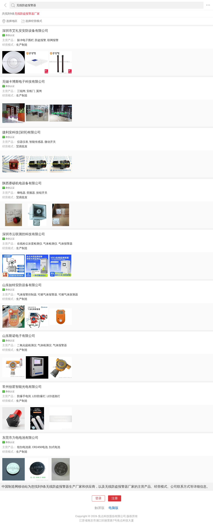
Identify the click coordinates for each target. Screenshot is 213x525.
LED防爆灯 (38, 396)
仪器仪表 (22, 141)
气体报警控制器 (27, 294)
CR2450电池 (40, 447)
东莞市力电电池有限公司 (20, 438)
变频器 (31, 192)
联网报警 (52, 40)
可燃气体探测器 (68, 294)
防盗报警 (40, 40)
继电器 (21, 192)
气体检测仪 (50, 243)
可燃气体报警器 (47, 294)
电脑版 (113, 508)
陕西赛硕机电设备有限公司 (22, 183)
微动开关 (50, 141)
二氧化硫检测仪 (27, 345)
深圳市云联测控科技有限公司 (23, 234)
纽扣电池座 (24, 447)
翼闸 (39, 91)
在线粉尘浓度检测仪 (29, 243)
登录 (98, 498)
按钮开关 (41, 192)
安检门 (31, 91)
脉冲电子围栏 (25, 40)
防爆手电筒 (24, 396)
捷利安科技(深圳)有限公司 (21, 132)
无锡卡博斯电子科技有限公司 (23, 81)
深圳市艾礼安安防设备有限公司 (25, 31)
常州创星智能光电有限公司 (22, 387)
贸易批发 (21, 146)
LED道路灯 (53, 396)
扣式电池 (54, 447)
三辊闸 (21, 91)
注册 (114, 498)
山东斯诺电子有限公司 (18, 336)
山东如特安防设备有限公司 (22, 285)
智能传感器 (36, 141)
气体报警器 (65, 243)
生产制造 (21, 44)
